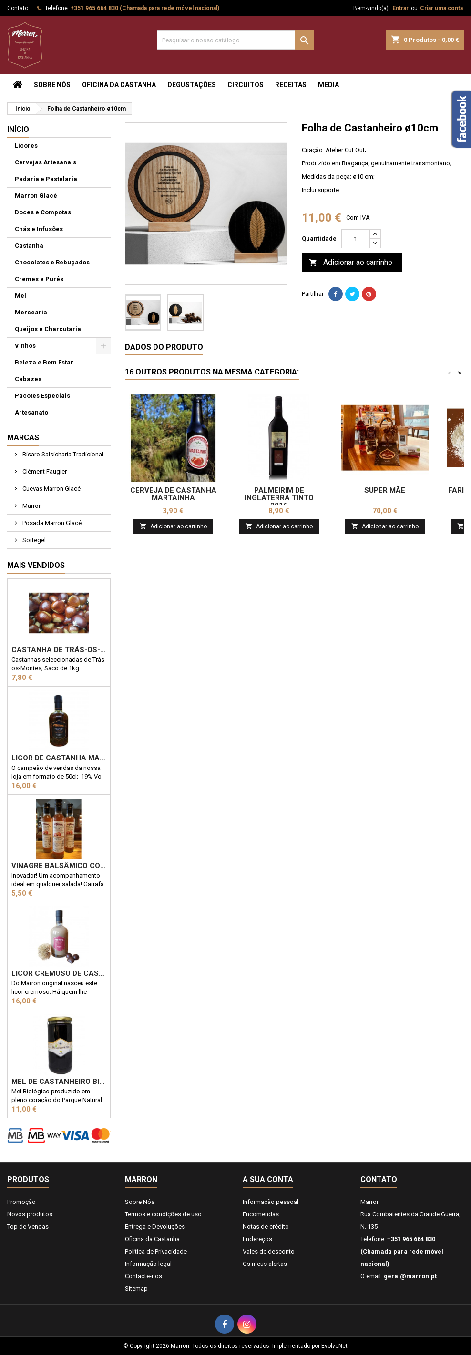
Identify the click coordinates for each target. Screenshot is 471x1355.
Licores (26, 145)
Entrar (400, 8)
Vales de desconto (269, 1251)
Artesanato (31, 412)
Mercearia (31, 312)
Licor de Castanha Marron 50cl (58, 758)
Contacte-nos (143, 1276)
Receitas (291, 85)
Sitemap (136, 1288)
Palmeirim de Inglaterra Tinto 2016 (279, 498)
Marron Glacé (36, 195)
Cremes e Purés (39, 279)
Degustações (191, 85)
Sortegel (33, 540)
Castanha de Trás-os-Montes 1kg (58, 650)
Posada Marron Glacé (51, 522)
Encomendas (261, 1214)
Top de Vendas (28, 1226)
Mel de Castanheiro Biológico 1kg (58, 1081)
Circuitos (245, 85)
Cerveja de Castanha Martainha (173, 494)
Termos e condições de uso (163, 1214)
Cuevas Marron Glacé (51, 488)
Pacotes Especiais (42, 395)
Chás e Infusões (39, 229)
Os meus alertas (265, 1263)
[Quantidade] (355, 238)
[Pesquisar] (235, 40)
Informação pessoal (270, 1201)
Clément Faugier (44, 471)
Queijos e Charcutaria (48, 329)
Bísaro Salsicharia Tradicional (62, 454)
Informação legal (148, 1263)
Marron (31, 505)
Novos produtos (29, 1214)
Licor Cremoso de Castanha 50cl (58, 973)
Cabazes (28, 379)
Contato (17, 8)
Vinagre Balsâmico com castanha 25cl (58, 866)
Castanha (29, 245)
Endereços (257, 1239)
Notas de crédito (266, 1226)
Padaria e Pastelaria (46, 178)
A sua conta (268, 1179)
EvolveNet (334, 1346)
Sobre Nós (52, 85)
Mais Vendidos (36, 565)
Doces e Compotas (43, 212)
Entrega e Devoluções (155, 1226)
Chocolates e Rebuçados (52, 262)
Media (328, 85)
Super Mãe (384, 490)
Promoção (21, 1201)
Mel (20, 295)
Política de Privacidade (156, 1251)
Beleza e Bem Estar (44, 362)
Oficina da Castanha (119, 85)
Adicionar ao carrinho (350, 263)
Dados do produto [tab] (164, 347)
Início (18, 129)
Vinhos (25, 345)
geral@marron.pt (410, 1276)
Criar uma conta (441, 8)
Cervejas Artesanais (45, 162)
